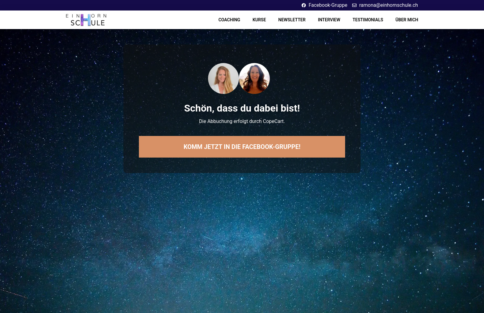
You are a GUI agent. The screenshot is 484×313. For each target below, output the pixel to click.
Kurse (259, 19)
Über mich (406, 19)
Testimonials (368, 19)
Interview (329, 19)
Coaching (229, 19)
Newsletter (292, 19)
